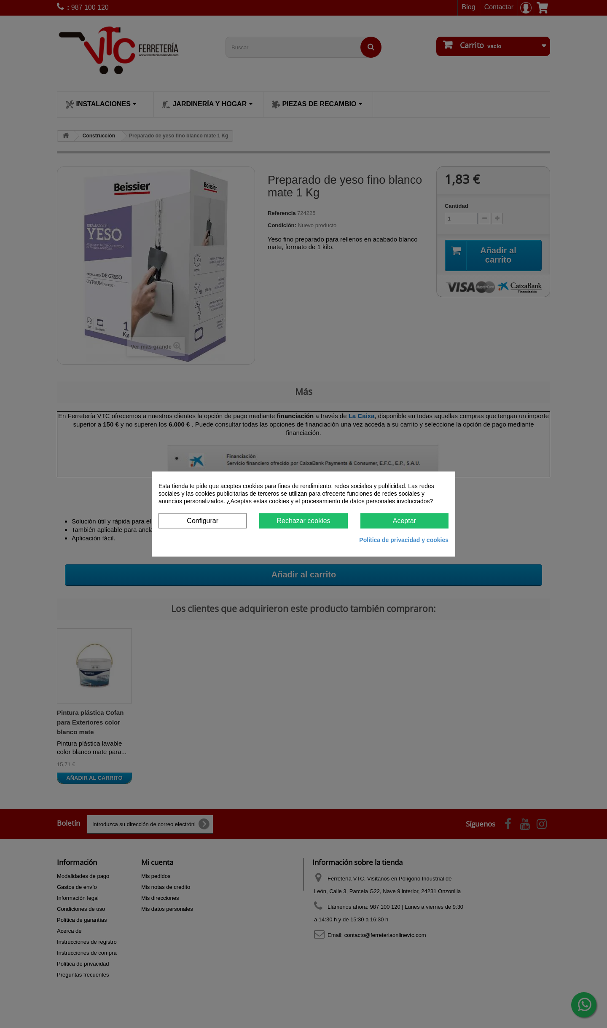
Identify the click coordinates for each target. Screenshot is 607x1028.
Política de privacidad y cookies (404, 540)
